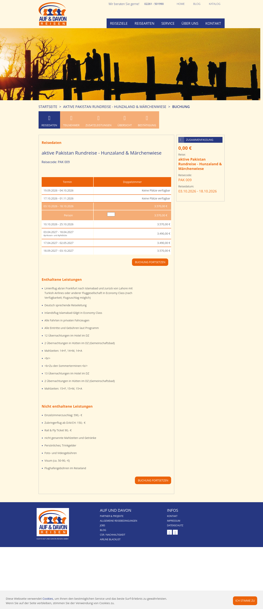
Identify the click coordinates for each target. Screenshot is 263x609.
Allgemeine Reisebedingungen (118, 520)
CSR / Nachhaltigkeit (112, 534)
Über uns (190, 23)
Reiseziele (119, 23)
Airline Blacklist (110, 539)
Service (168, 23)
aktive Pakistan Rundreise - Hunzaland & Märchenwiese (114, 106)
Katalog (214, 4)
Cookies (47, 598)
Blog (196, 4)
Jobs (102, 525)
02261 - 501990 (154, 4)
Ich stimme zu (245, 600)
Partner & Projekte (111, 516)
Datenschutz (175, 525)
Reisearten (144, 23)
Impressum (173, 520)
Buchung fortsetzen (153, 480)
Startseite (48, 106)
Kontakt (213, 23)
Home (181, 4)
